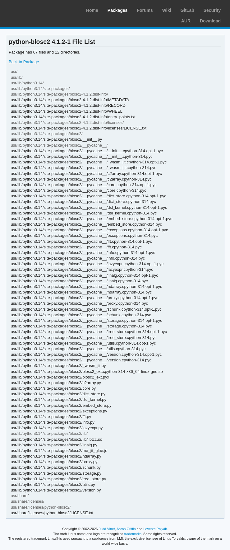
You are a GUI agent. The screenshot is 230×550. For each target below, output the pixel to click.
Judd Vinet (107, 529)
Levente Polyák (155, 529)
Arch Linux (34, 9)
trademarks (132, 534)
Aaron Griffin (126, 529)
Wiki (166, 10)
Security (212, 10)
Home (92, 10)
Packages (118, 10)
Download (210, 20)
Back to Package (24, 61)
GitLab (187, 10)
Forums (145, 10)
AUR (186, 20)
